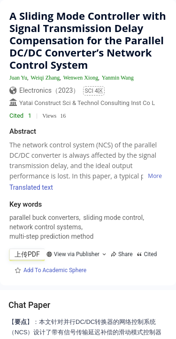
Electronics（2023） (49, 90)
